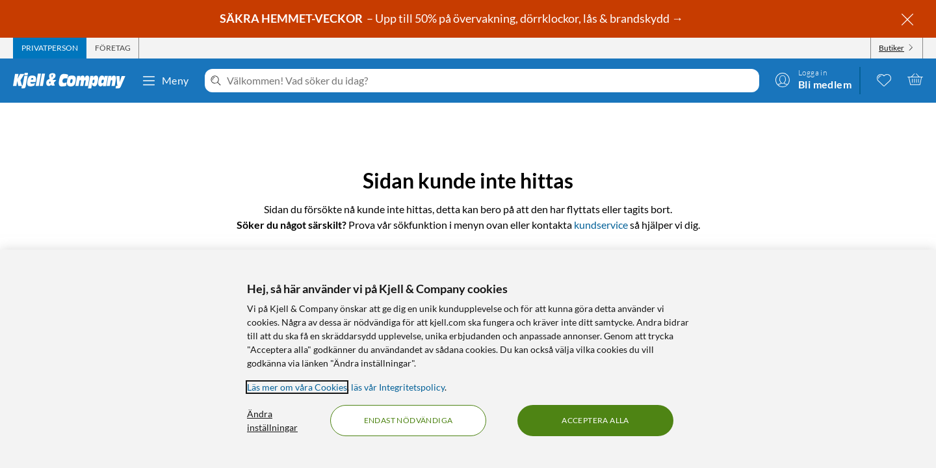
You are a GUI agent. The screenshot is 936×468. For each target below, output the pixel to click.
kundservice (601, 224)
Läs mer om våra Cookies (297, 387)
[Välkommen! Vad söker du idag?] (490, 80)
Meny (165, 80)
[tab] (49, 48)
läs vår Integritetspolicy (398, 387)
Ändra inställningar (272, 420)
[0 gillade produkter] (884, 79)
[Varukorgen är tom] (915, 79)
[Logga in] (813, 79)
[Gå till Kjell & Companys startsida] (73, 80)
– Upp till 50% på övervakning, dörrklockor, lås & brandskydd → (452, 18)
